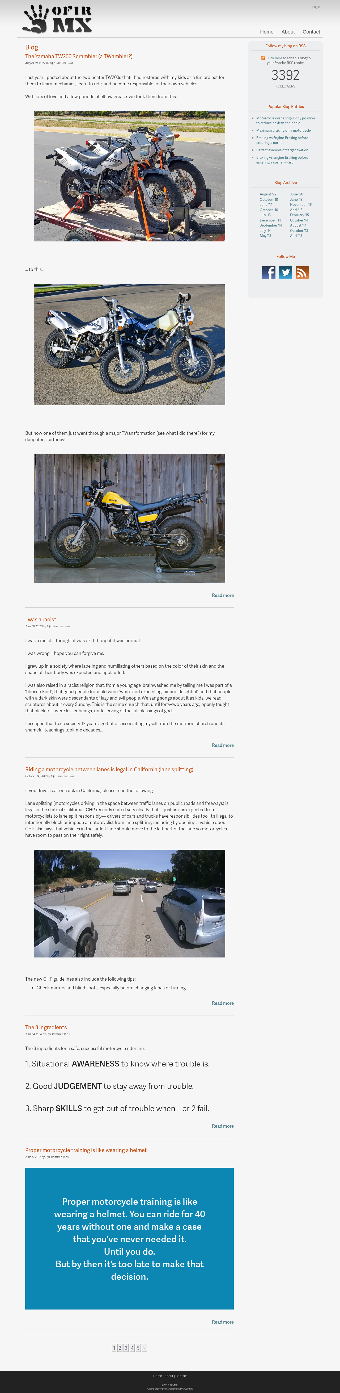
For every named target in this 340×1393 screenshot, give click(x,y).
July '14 (265, 230)
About (288, 32)
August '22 (268, 194)
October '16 (269, 209)
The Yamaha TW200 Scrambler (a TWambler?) (79, 56)
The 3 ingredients (46, 1027)
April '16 (296, 209)
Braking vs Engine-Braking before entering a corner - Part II (282, 160)
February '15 (299, 214)
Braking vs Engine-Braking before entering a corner (282, 140)
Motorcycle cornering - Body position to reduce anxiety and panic (285, 120)
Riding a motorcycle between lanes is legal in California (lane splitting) (109, 769)
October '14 (299, 220)
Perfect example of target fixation (282, 150)
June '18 (296, 199)
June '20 (296, 194)
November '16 (301, 204)
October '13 (299, 230)
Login (316, 7)
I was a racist (40, 619)
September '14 (271, 225)
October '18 (269, 199)
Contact (311, 32)
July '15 (265, 214)
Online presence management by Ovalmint (170, 1388)
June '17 (266, 204)
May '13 (265, 235)
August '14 (298, 225)
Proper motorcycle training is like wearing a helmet (86, 1150)
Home (267, 32)
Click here (274, 58)
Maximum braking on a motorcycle (283, 130)
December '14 (270, 220)
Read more (223, 595)
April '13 (296, 235)
